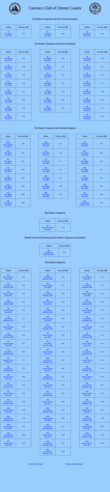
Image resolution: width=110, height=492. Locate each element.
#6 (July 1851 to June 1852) (87, 58)
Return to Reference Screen (74, 464)
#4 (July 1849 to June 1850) (8, 58)
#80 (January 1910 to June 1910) (48, 352)
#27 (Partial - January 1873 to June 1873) (8, 143)
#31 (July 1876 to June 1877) (46, 153)
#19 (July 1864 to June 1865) (8, 100)
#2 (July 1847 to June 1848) (48, 33)
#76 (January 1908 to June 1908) (8, 343)
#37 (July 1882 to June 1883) (46, 169)
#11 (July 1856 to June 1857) (48, 75)
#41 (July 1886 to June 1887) (85, 178)
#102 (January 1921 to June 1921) (87, 410)
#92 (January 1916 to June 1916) (48, 385)
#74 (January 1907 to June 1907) (48, 335)
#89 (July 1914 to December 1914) (48, 376)
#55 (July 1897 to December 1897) (8, 285)
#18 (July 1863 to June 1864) (87, 91)
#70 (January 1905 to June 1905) (8, 327)
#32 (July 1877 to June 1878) (85, 153)
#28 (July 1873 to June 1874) (46, 143)
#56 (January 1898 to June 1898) (48, 285)
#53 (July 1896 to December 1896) (48, 277)
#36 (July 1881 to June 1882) (8, 169)
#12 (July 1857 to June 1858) (87, 75)
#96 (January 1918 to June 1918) (87, 393)
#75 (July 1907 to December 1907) (87, 335)
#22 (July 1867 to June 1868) (8, 108)
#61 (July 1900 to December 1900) (8, 302)
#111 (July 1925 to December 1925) (87, 435)
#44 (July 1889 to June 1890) (85, 186)
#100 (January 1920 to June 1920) (8, 410)
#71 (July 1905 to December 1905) (48, 327)
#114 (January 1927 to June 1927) (87, 443)
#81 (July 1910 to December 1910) (87, 352)
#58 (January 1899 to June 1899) (8, 293)
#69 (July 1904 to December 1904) (87, 318)
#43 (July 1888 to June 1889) (46, 186)
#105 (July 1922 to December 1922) (87, 418)
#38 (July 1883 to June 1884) (85, 169)
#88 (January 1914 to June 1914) (8, 376)
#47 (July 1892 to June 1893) (85, 194)
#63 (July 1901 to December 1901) (87, 302)
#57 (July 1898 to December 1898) (87, 285)
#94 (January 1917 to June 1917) (8, 393)
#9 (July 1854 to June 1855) (87, 66)
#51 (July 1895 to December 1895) (49, 252)
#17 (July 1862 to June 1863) (48, 91)
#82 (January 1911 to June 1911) (8, 360)
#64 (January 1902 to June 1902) (8, 310)
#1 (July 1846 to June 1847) (8, 33)
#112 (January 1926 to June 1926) (8, 443)
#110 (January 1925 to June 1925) (48, 435)
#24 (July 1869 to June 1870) (87, 108)
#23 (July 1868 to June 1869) (48, 108)
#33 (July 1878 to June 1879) (8, 161)
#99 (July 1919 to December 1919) (87, 401)
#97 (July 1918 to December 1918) (8, 401)
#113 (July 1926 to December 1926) (48, 443)
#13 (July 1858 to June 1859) (8, 83)
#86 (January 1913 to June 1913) (48, 368)
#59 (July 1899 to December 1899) (48, 293)
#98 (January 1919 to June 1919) (48, 401)
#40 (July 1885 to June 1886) (46, 178)
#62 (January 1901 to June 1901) (48, 302)
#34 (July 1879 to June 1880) (46, 161)
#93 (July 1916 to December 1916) (87, 385)
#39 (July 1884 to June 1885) (8, 178)
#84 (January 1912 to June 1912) (87, 360)
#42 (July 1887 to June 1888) (8, 186)
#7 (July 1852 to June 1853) (8, 66)
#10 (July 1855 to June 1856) (8, 75)
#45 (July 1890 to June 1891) (8, 194)
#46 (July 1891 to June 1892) (46, 194)
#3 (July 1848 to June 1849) (87, 33)
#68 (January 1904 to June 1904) (48, 318)
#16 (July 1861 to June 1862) (8, 91)
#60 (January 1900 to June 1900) (87, 293)
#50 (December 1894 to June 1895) (48, 227)
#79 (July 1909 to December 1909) (8, 352)
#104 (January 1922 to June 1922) (48, 418)
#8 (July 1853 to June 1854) (48, 66)
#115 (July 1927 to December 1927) (48, 451)
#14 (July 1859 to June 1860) (48, 83)
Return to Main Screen (36, 464)
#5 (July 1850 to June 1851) (48, 58)
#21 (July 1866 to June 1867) (87, 100)
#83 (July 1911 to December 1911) (48, 360)
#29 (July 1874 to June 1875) (85, 143)
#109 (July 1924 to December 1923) (8, 435)
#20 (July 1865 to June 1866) (48, 100)
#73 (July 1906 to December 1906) (8, 335)
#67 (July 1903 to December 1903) (8, 318)
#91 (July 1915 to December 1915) (8, 385)
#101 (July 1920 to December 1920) (48, 410)
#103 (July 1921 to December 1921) (8, 418)
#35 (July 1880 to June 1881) (85, 161)
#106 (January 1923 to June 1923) (8, 426)
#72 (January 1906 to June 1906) (87, 327)
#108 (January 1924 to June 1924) (87, 426)
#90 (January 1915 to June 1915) (87, 376)
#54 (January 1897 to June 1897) (87, 277)
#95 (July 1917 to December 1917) (48, 393)
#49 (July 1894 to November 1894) (84, 203)
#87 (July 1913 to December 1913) (87, 368)
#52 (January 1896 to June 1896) (8, 277)
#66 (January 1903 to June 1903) (87, 310)
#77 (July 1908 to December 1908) (48, 343)
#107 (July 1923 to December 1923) (48, 426)
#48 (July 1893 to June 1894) (8, 203)
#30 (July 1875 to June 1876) (8, 153)
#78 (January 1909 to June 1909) (87, 343)
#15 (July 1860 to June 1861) (87, 83)
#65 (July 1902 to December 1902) (48, 310)
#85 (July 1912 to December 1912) (8, 368)
